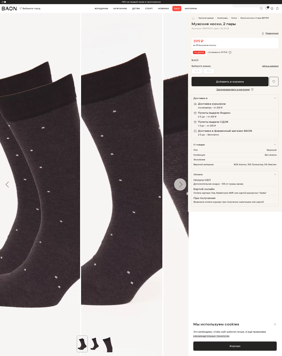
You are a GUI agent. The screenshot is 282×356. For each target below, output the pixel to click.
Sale (176, 8)
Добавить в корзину (230, 81)
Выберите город (25, 8)
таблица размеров (270, 66)
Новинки (163, 8)
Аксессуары (222, 18)
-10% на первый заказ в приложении (141, 2)
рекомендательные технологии (211, 335)
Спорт (149, 8)
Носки (234, 18)
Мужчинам (120, 8)
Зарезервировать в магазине (233, 89)
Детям (136, 8)
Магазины (191, 8)
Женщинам (101, 8)
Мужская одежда (206, 18)
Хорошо (235, 346)
